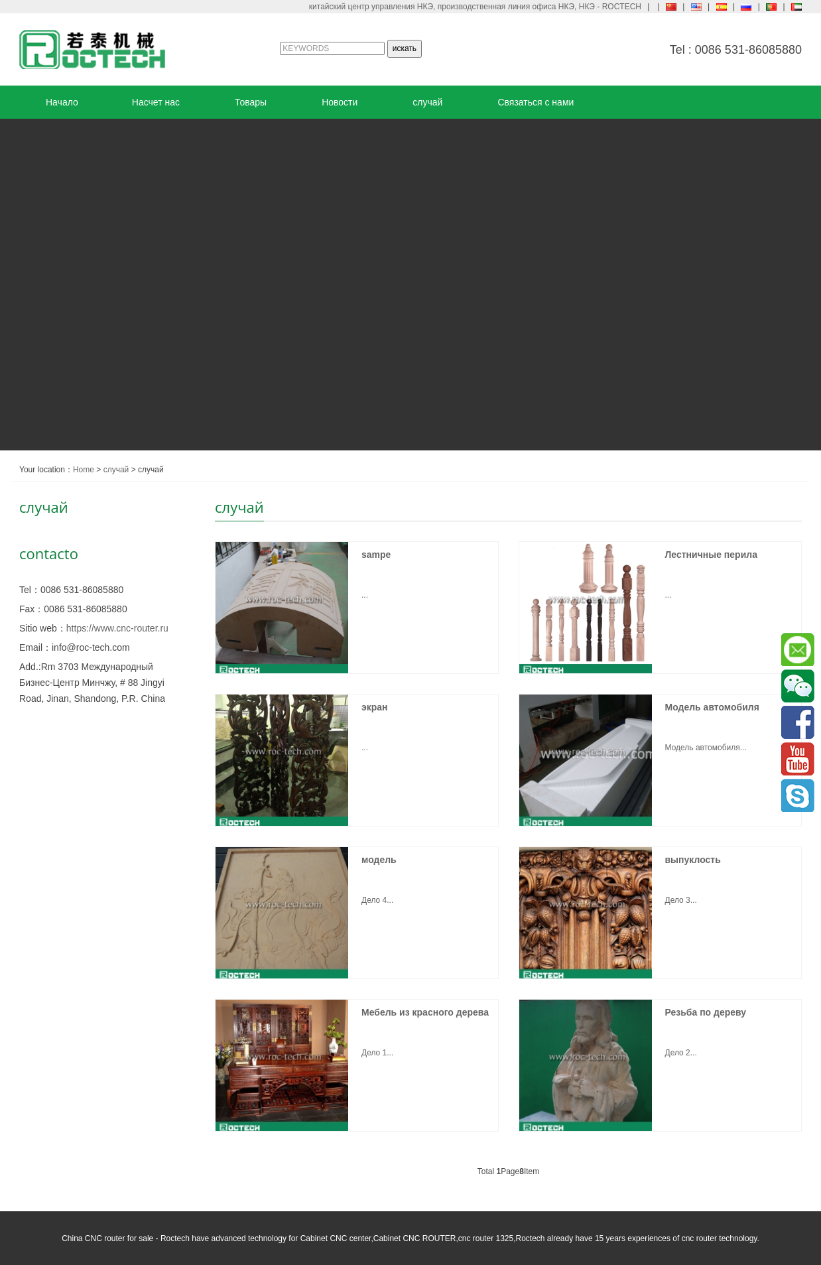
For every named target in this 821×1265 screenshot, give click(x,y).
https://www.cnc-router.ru (117, 628)
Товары (251, 102)
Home (83, 469)
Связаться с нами (535, 102)
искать (404, 48)
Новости (339, 102)
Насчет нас (156, 102)
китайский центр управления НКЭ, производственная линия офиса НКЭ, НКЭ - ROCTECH (475, 6)
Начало (62, 102)
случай (427, 102)
